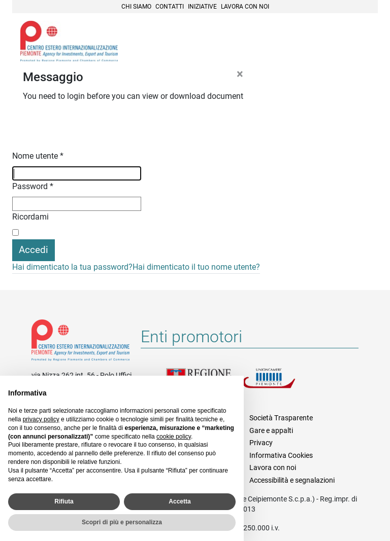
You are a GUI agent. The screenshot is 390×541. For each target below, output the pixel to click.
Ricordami (30, 217)
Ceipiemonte (69, 41)
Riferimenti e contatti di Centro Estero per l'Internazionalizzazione (80, 342)
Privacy (261, 443)
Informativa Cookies (281, 455)
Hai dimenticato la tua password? (72, 267)
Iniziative (202, 6)
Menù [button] (357, 42)
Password (32, 186)
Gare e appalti (271, 430)
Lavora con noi (245, 6)
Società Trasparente (281, 418)
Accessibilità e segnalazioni (292, 480)
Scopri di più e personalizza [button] (122, 522)
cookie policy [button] (173, 436)
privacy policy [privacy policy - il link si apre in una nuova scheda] (41, 419)
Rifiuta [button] (63, 501)
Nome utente (37, 156)
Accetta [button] (179, 501)
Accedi (33, 250)
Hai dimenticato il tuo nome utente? (196, 267)
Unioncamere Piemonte (280, 384)
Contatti (169, 6)
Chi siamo (136, 6)
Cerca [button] (335, 42)
